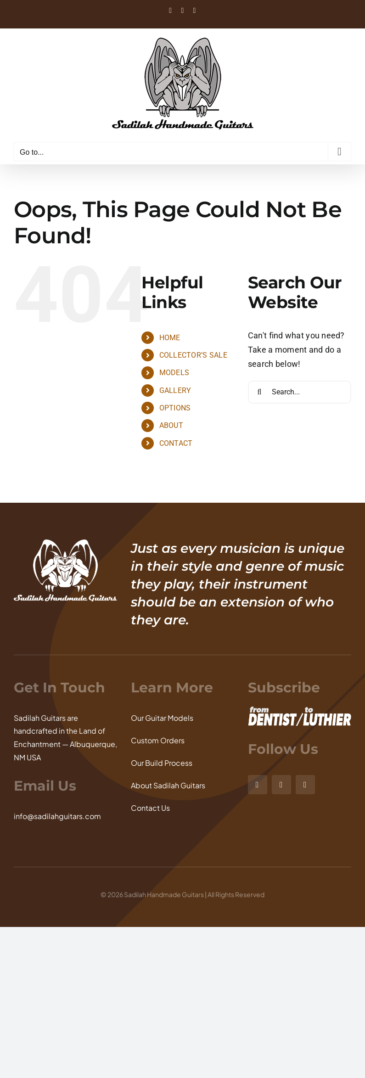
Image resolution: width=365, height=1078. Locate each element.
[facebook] (281, 784)
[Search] (259, 392)
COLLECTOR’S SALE (193, 355)
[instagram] (257, 784)
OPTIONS (175, 408)
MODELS (174, 372)
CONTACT (176, 443)
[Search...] (299, 392)
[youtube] (305, 784)
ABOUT (171, 425)
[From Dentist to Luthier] (299, 710)
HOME (169, 337)
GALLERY (175, 390)
